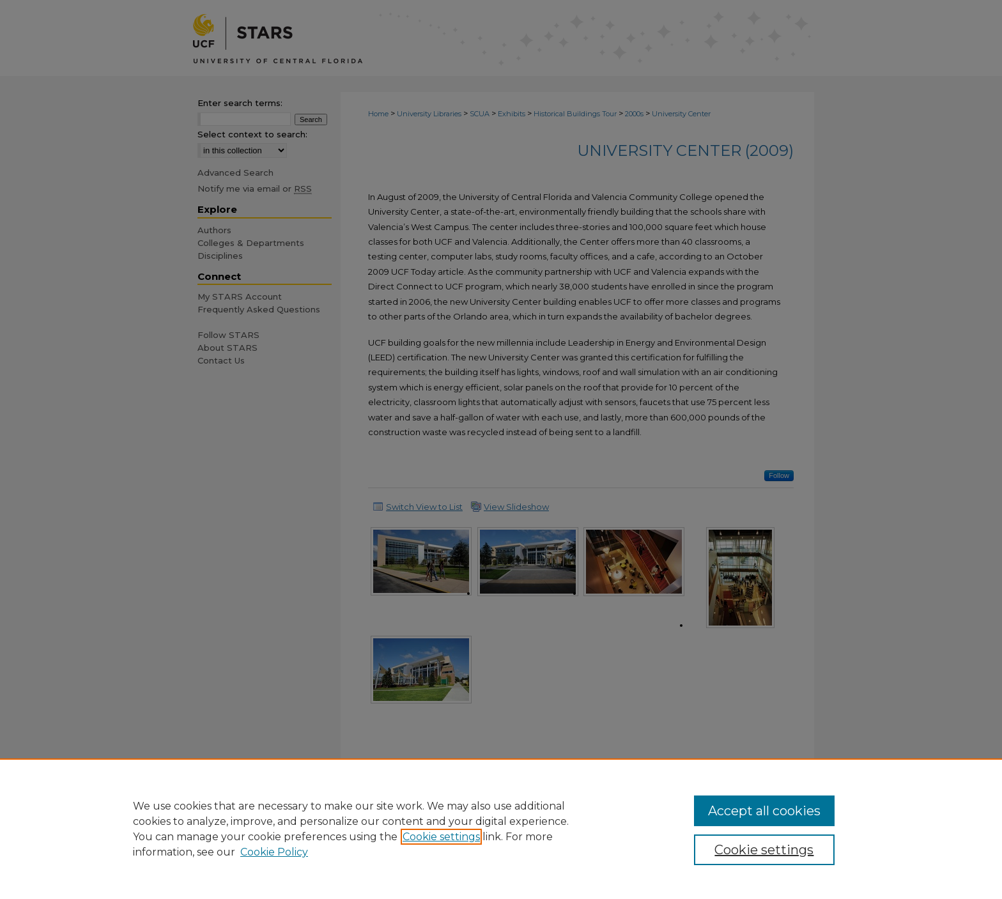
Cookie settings (441, 837)
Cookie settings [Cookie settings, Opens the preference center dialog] (763, 849)
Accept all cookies (764, 810)
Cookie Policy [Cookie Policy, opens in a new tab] (274, 852)
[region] (501, 828)
